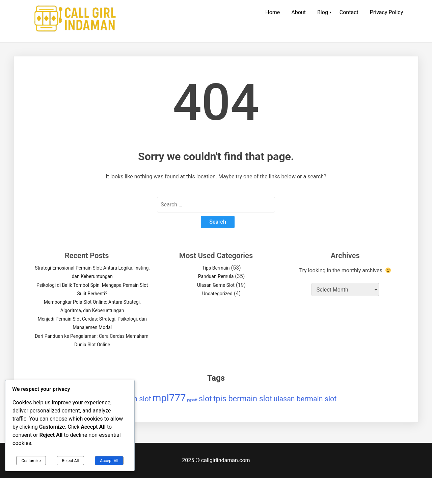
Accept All (109, 460)
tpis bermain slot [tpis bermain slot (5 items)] (242, 398)
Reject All (70, 460)
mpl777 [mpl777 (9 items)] (169, 398)
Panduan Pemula (216, 276)
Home (272, 12)
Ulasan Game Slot (216, 285)
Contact (349, 12)
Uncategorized (217, 293)
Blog (322, 12)
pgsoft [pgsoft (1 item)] (192, 400)
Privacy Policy (386, 12)
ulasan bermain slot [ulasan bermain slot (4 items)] (305, 399)
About (298, 12)
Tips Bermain (216, 268)
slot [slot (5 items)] (205, 398)
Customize (31, 460)
